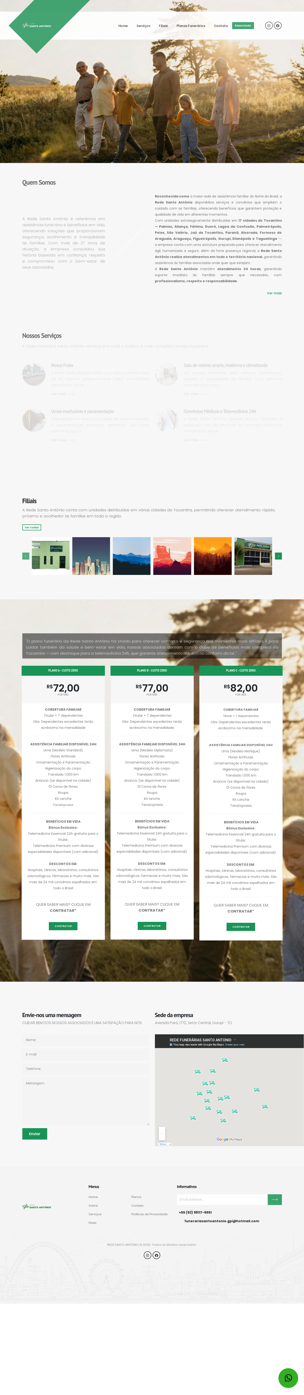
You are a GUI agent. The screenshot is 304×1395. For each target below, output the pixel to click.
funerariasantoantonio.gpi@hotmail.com (221, 1221)
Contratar (63, 926)
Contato (221, 26)
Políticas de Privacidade (149, 1214)
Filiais (163, 26)
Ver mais (274, 293)
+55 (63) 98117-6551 (195, 1212)
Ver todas (32, 527)
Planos (136, 1197)
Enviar (34, 1133)
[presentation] (25, 556)
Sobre (93, 1206)
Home (123, 26)
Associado (243, 25)
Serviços (143, 26)
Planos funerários (191, 26)
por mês (63, 694)
